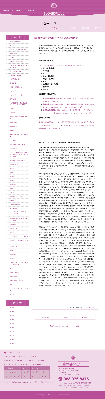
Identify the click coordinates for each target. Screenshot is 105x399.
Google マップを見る (14, 352)
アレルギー (13, 91)
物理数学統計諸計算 (17, 61)
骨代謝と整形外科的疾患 (18, 49)
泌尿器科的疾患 (15, 41)
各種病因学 (89, 307)
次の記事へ (85, 317)
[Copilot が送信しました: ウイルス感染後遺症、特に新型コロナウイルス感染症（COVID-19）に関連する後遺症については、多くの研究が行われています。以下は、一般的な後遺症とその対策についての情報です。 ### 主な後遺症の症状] (67, 87)
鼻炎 (11, 268)
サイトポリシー (23, 364)
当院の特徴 (85, 12)
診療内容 (31, 10)
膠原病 (12, 176)
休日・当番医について (17, 87)
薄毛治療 (13, 99)
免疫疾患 (13, 284)
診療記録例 (13, 53)
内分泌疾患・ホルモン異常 (19, 236)
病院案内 (18, 10)
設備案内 (73, 12)
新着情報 (13, 83)
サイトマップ (8, 364)
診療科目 (33, 357)
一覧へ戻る (65, 317)
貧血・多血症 (14, 272)
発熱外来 (13, 258)
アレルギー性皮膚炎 (17, 95)
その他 (12, 294)
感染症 (12, 130)
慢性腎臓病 (13, 276)
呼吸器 (12, 180)
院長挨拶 (6, 10)
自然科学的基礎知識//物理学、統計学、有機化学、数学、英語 (19, 154)
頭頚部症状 (13, 224)
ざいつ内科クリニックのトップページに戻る (65, 326)
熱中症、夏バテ (15, 246)
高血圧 (12, 172)
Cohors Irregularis (16, 75)
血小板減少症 (14, 164)
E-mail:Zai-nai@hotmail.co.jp (82, 382)
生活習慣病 (13, 208)
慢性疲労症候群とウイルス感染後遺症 (58, 38)
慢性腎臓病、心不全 (17, 280)
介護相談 (13, 112)
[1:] (83, 65)
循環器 (12, 188)
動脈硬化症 (13, 228)
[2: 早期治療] (81, 107)
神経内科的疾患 (15, 79)
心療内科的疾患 (15, 204)
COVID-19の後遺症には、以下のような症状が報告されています (61, 65)
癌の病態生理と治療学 (17, 144)
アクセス (98, 12)
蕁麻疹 (12, 200)
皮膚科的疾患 (14, 254)
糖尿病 (12, 232)
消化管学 (13, 45)
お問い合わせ (37, 364)
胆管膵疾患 (13, 148)
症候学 (94, 307)
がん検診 (13, 140)
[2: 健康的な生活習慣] (90, 113)
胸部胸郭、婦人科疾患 (17, 160)
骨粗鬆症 (13, 184)
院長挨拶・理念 (9, 357)
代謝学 (12, 57)
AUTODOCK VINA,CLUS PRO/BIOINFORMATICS (18, 104)
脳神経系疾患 (14, 250)
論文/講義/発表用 (15, 71)
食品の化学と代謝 (16, 196)
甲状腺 (12, 168)
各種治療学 (13, 122)
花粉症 (12, 108)
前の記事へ (46, 317)
